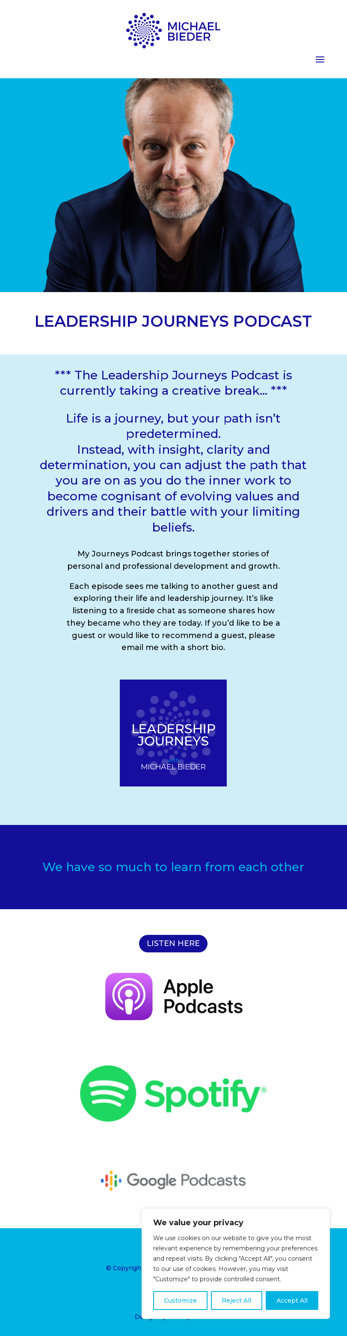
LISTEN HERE (173, 943)
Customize (180, 1300)
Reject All (236, 1300)
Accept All (292, 1300)
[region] (236, 1264)
